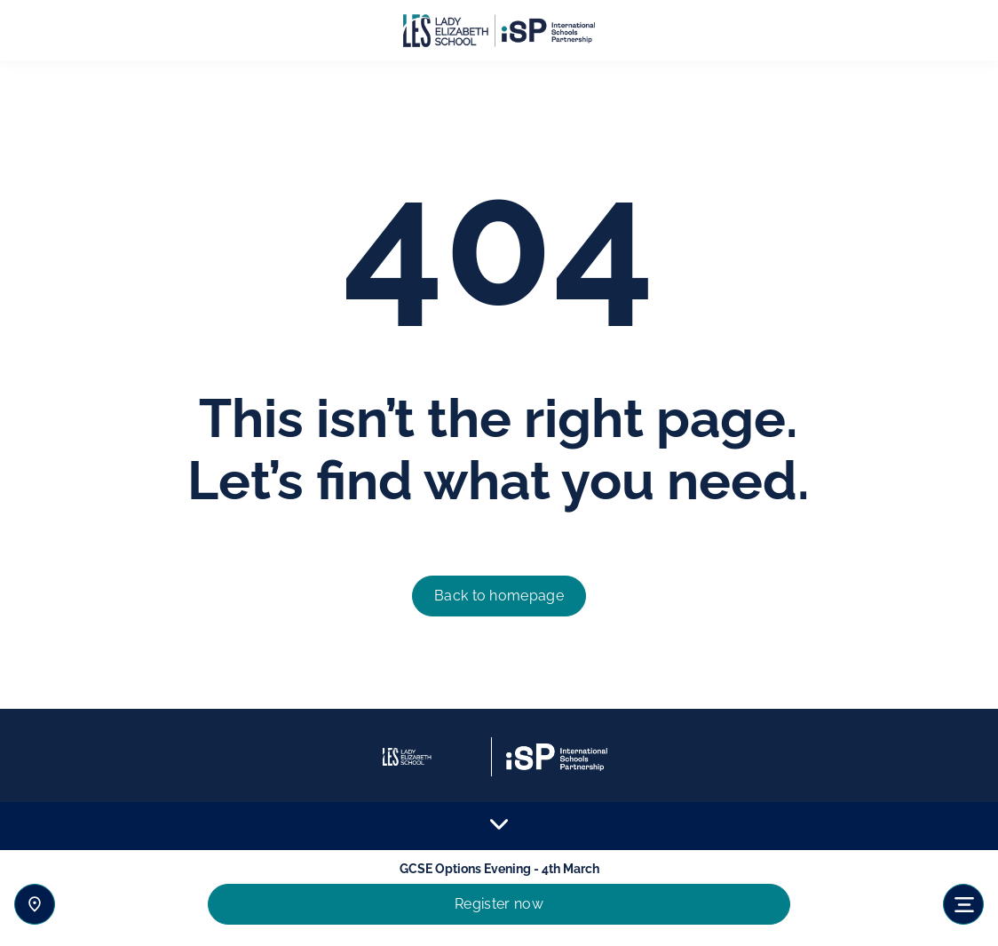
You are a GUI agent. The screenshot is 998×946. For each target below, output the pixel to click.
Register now (499, 903)
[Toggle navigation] (963, 904)
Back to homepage (499, 595)
